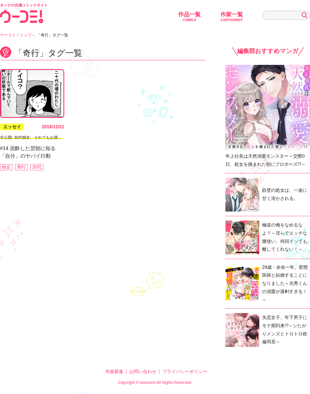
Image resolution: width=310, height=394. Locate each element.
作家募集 (114, 371)
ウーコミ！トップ (16, 35)
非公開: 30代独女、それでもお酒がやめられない (42, 137)
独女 (6, 167)
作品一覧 (189, 16)
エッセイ (12, 126)
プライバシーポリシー (184, 371)
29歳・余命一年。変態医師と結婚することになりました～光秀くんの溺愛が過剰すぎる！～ (285, 283)
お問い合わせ (142, 371)
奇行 (21, 167)
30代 (37, 167)
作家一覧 (232, 16)
